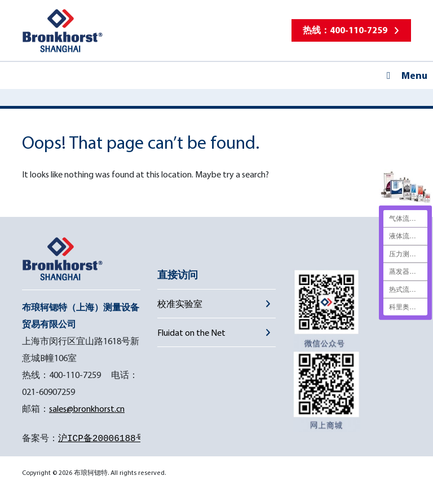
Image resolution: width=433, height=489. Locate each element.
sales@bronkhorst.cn (87, 408)
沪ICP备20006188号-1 (107, 439)
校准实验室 (179, 303)
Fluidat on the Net (191, 332)
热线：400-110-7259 (345, 29)
